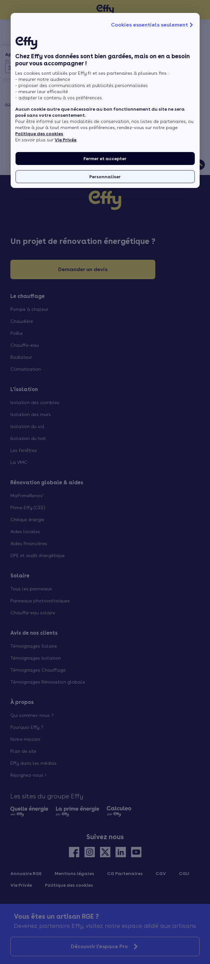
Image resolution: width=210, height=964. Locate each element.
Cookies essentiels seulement (152, 25)
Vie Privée (65, 139)
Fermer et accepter (105, 158)
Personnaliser (105, 176)
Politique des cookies (39, 133)
